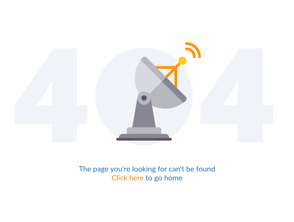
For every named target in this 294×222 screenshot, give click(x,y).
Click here (128, 177)
